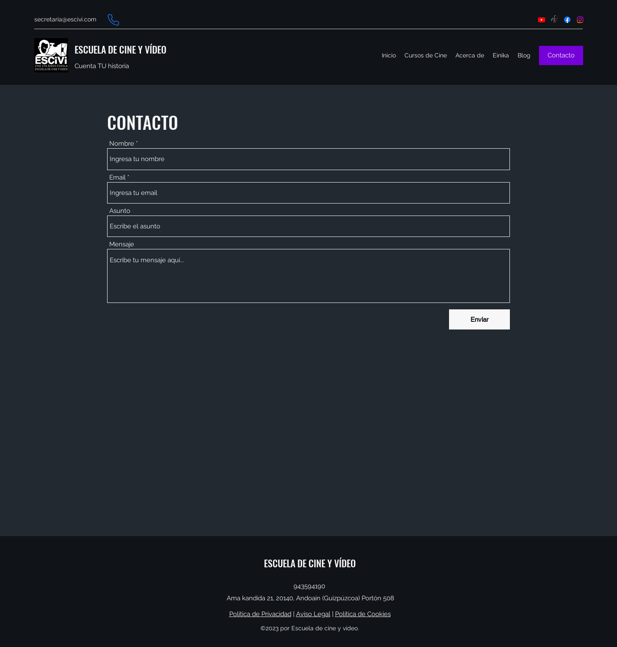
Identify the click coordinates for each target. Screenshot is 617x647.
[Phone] (113, 19)
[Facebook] (567, 19)
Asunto (119, 211)
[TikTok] (554, 19)
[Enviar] (479, 319)
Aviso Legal (313, 614)
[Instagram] (580, 19)
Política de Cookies (363, 614)
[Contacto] (561, 55)
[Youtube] (541, 19)
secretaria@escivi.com (65, 19)
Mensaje (121, 244)
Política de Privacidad (260, 614)
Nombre (121, 144)
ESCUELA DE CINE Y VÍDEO (120, 49)
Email (117, 177)
